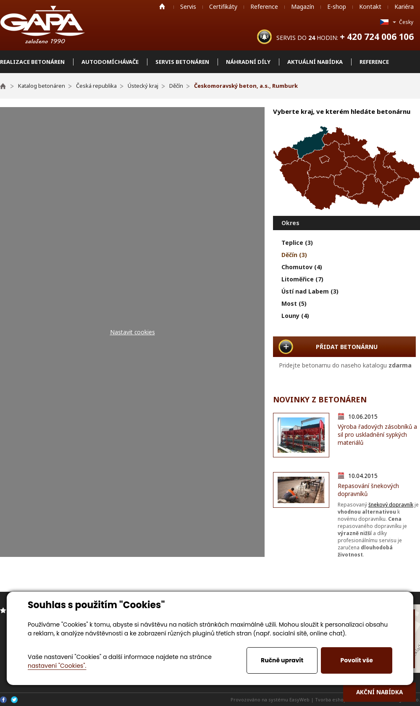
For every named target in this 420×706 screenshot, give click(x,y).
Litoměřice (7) (302, 279)
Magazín (302, 6)
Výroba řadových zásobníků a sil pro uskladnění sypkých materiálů (377, 434)
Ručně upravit (282, 660)
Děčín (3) (294, 255)
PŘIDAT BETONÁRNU (347, 347)
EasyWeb (299, 699)
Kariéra (404, 6)
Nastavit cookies (132, 332)
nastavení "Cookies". (57, 665)
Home (162, 6)
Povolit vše (356, 660)
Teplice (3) (297, 243)
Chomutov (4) (301, 267)
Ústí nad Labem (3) (310, 291)
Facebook (3, 699)
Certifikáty (223, 6)
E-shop (336, 6)
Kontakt (370, 6)
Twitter (14, 699)
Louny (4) (295, 316)
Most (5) (294, 303)
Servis (188, 6)
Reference (264, 6)
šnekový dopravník (390, 504)
